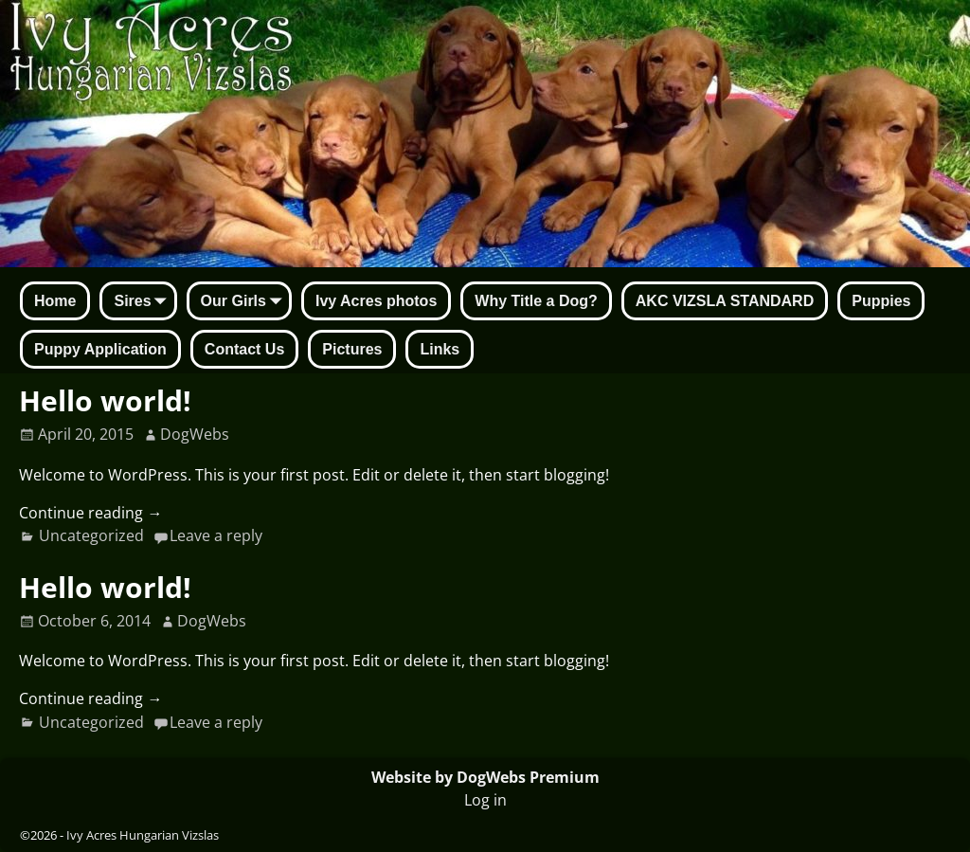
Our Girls (245, 302)
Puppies (881, 301)
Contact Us (244, 349)
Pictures (352, 349)
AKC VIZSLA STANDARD (725, 301)
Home (55, 301)
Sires (143, 302)
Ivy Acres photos (376, 301)
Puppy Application (100, 349)
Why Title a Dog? (536, 301)
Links (439, 349)
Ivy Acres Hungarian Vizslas (142, 834)
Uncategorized (91, 535)
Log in (485, 799)
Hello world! (105, 400)
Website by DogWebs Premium (485, 777)
